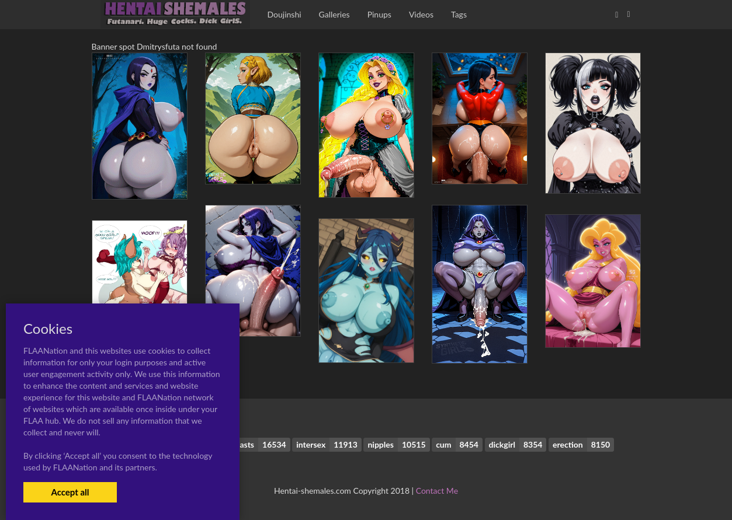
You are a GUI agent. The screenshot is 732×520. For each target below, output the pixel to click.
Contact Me (437, 490)
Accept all (70, 492)
